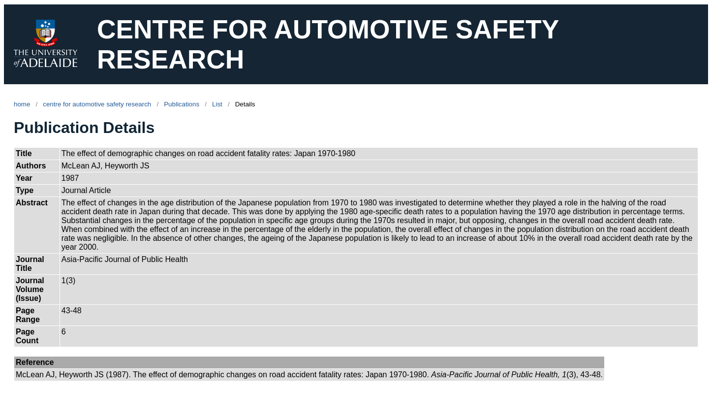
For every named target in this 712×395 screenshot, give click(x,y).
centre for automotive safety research (97, 104)
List (217, 104)
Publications (181, 104)
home (22, 104)
